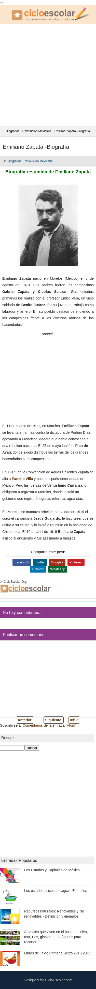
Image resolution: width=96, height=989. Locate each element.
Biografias (12, 131)
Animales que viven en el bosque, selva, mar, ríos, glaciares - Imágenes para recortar (56, 937)
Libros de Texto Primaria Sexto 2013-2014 (57, 953)
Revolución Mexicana (36, 131)
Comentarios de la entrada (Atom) (49, 725)
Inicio (74, 720)
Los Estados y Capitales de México (52, 870)
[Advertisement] (48, 74)
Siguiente (53, 720)
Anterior (24, 720)
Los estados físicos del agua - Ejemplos (55, 891)
